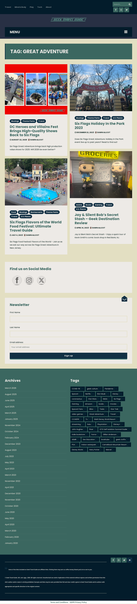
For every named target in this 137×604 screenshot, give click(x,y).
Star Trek (116, 409)
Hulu (90, 424)
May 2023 (9, 462)
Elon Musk (103, 394)
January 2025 (11, 419)
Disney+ (118, 424)
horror (95, 434)
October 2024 (11, 431)
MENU (15, 32)
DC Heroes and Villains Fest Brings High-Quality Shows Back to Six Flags (34, 130)
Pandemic (111, 389)
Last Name (15, 327)
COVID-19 (77, 389)
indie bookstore (80, 434)
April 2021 (9, 487)
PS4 (75, 445)
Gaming (98, 205)
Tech (39, 7)
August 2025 (11, 394)
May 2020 (9, 518)
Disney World (79, 450)
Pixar (92, 429)
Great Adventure (98, 414)
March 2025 (10, 413)
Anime (79, 205)
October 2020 (11, 506)
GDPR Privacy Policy (78, 603)
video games (79, 414)
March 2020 (10, 531)
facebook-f (115, 9)
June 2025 (10, 400)
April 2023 (9, 469)
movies (114, 404)
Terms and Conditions (59, 603)
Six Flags (119, 399)
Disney (117, 394)
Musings (15, 121)
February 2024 (12, 438)
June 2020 (10, 512)
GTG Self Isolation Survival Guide (115, 429)
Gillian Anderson (111, 434)
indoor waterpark (90, 445)
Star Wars (93, 399)
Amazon (90, 404)
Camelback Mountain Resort (116, 445)
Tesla (103, 409)
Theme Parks (28, 121)
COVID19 (77, 419)
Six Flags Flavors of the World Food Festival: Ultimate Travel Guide (36, 226)
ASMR (75, 439)
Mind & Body (20, 7)
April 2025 (9, 407)
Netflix (89, 394)
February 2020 (12, 537)
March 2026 (10, 388)
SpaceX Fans (79, 409)
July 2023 (9, 456)
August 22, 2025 (18, 140)
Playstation (103, 424)
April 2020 (9, 524)
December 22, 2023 (84, 132)
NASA (106, 399)
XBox (92, 409)
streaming (78, 424)
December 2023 (12, 444)
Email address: (68, 345)
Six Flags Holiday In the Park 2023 (100, 125)
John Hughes (79, 429)
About (48, 7)
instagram (121, 9)
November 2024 (12, 425)
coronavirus (78, 399)
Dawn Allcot (35, 140)
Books (88, 205)
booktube (106, 439)
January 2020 (11, 543)
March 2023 (10, 475)
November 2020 (12, 500)
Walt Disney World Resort (106, 419)
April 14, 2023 (82, 228)
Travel (8, 7)
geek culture (94, 389)
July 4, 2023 (16, 235)
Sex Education (90, 439)
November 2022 (12, 481)
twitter (126, 9)
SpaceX (77, 394)
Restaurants (36, 212)
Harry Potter (95, 450)
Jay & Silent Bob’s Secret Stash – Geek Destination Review (97, 218)
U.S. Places (26, 216)
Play (32, 7)
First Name (15, 312)
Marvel (110, 450)
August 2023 (10, 450)
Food (13, 212)
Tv (88, 419)
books (103, 404)
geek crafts (122, 439)
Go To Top (129, 560)
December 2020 (12, 493)
